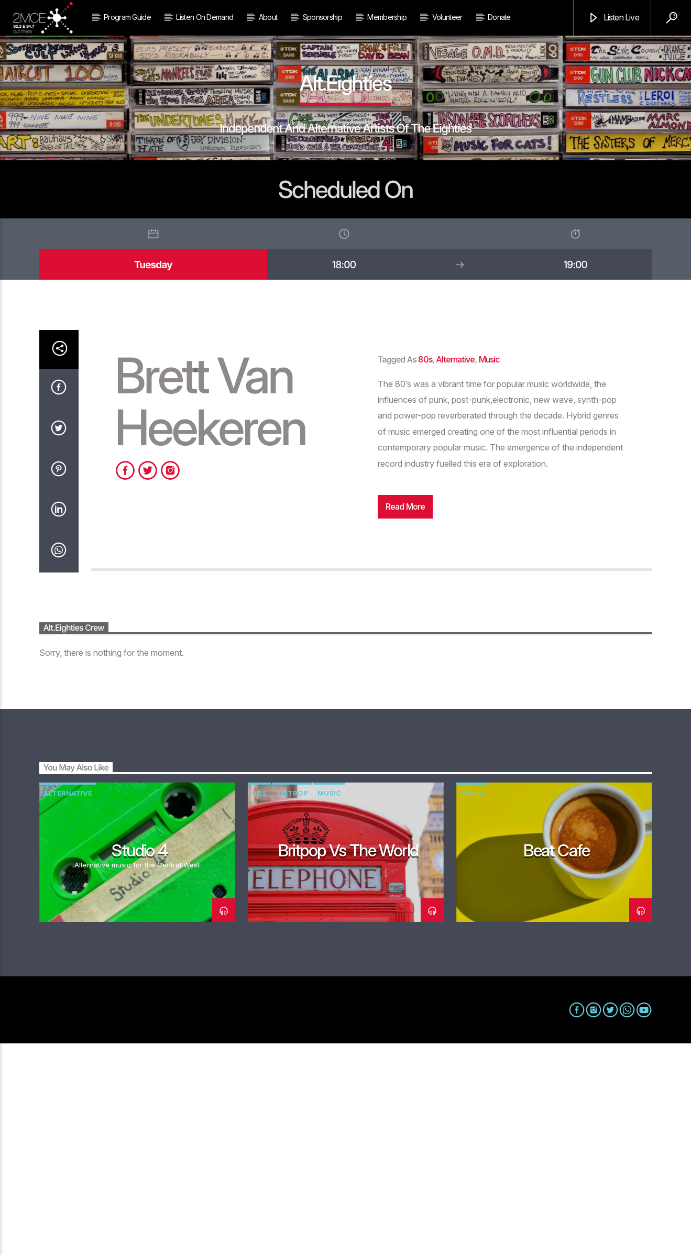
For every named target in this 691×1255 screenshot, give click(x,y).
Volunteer (447, 17)
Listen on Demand (204, 17)
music (489, 571)
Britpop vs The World (348, 1062)
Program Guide (127, 17)
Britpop (292, 1004)
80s (425, 571)
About (268, 17)
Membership (387, 17)
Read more (405, 718)
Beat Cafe (556, 1062)
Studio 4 (139, 1062)
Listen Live (613, 18)
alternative (455, 571)
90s (259, 1004)
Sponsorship (322, 17)
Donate (499, 17)
